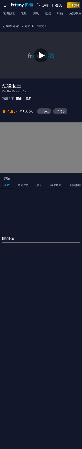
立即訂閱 (73, 5)
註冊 (46, 5)
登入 (58, 5)
